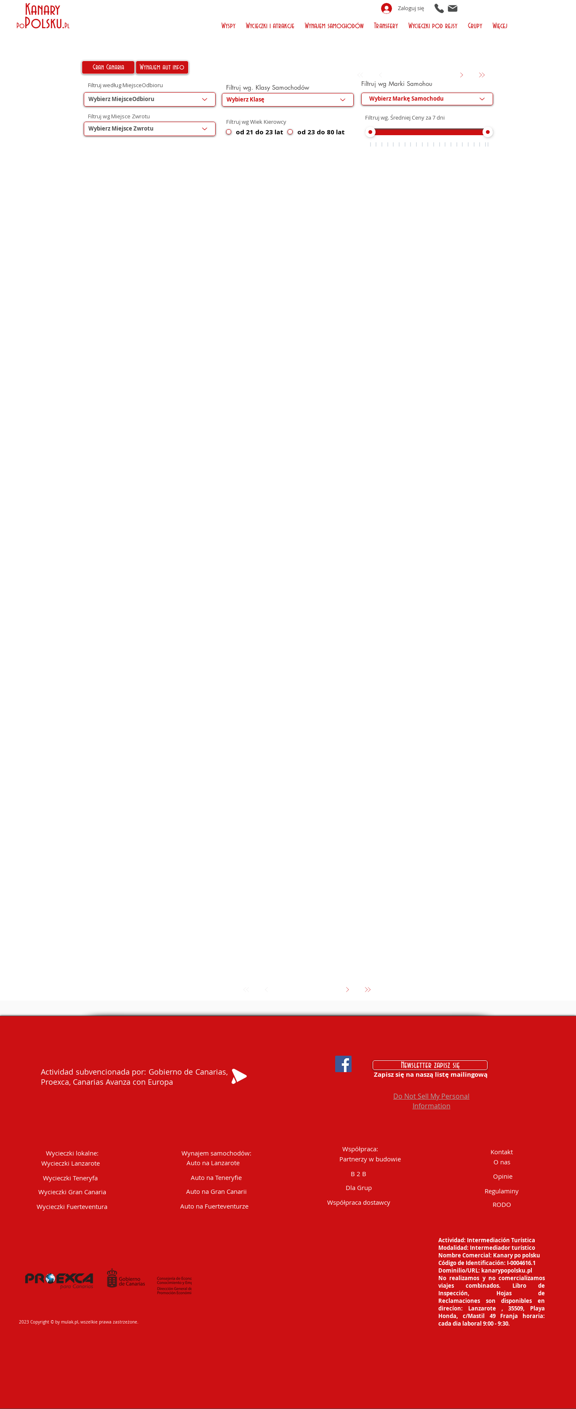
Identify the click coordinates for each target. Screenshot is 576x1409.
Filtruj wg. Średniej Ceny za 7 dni (405, 117)
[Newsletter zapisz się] (430, 1065)
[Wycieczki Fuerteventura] (72, 1207)
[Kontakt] (502, 1152)
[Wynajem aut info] (162, 67)
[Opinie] (502, 1176)
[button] (230, 25)
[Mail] (452, 8)
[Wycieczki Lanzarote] (70, 1163)
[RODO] (502, 1204)
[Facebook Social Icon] (343, 1064)
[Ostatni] (482, 75)
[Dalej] (461, 75)
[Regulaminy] (502, 1191)
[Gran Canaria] (108, 67)
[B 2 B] (358, 1174)
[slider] (370, 132)
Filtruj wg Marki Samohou (396, 83)
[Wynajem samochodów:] (216, 1153)
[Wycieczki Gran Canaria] (72, 1192)
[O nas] (502, 1162)
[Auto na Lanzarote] (213, 1163)
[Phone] (439, 8)
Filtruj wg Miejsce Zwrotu (119, 116)
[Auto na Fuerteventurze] (214, 1206)
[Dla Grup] (358, 1188)
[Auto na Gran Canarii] (216, 1191)
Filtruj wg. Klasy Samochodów (267, 87)
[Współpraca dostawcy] (358, 1202)
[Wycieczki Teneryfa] (70, 1178)
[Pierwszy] (360, 75)
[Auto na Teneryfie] (216, 1177)
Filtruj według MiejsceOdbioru (125, 85)
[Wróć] (381, 75)
